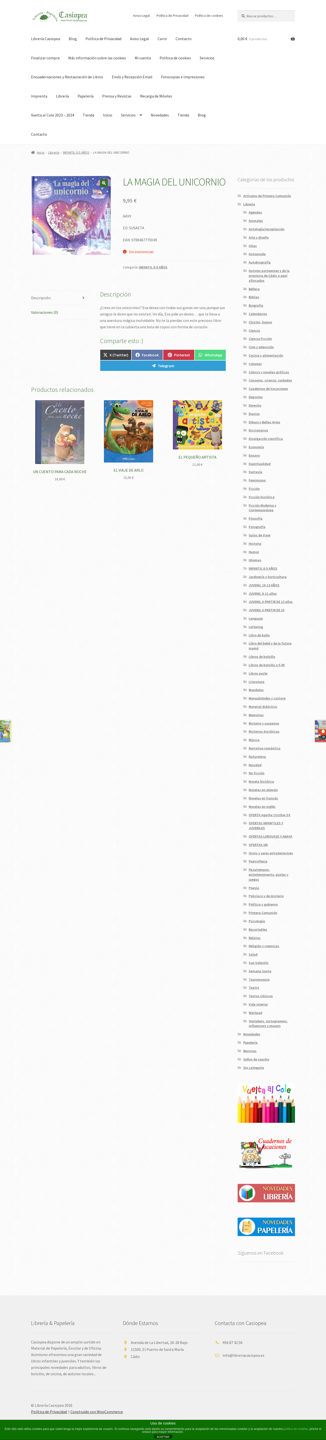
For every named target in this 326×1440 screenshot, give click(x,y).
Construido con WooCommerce (96, 1411)
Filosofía (255, 518)
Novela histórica (261, 781)
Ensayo (254, 455)
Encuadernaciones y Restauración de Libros (67, 76)
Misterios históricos (264, 731)
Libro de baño (259, 635)
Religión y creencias (264, 946)
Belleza (254, 289)
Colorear (255, 364)
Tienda (88, 115)
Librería (62, 96)
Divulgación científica (266, 438)
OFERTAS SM (258, 845)
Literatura (256, 681)
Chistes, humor (260, 322)
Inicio (107, 115)
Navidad (255, 765)
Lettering (256, 627)
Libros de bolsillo (262, 656)
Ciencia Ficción (260, 338)
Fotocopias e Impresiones (183, 76)
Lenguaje (256, 618)
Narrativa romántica (264, 748)
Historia (255, 543)
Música (254, 740)
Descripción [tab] (41, 297)
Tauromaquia (259, 979)
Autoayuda (257, 254)
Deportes (256, 397)
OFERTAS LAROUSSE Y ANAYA (270, 836)
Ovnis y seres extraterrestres (271, 853)
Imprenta (39, 96)
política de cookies (296, 1429)
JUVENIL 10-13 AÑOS (264, 585)
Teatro (254, 987)
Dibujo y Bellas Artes (264, 422)
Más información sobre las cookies (97, 57)
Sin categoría (253, 1067)
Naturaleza (257, 756)
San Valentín (258, 962)
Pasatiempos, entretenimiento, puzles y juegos (268, 874)
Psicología (257, 921)
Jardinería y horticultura (268, 577)
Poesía (254, 888)
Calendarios (258, 314)
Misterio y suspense (264, 723)
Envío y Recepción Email (132, 76)
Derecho (255, 405)
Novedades (160, 115)
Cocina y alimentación (266, 355)
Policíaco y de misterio (266, 896)
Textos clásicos (261, 996)
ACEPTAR (163, 1436)
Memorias (256, 715)
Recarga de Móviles (156, 96)
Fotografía (257, 527)
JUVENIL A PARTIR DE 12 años (271, 601)
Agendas (255, 212)
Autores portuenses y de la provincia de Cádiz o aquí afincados (269, 275)
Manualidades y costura (267, 698)
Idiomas (255, 560)
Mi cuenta (143, 57)
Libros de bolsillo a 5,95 (267, 665)
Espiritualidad (260, 464)
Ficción (254, 488)
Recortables (258, 929)
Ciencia (254, 330)
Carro (162, 38)
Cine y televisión (261, 347)
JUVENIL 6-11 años (263, 593)
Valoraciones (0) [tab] (44, 312)
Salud (253, 954)
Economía (256, 447)
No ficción (256, 773)
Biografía (256, 305)
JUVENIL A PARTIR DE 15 (266, 610)
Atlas (253, 246)
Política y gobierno (263, 904)
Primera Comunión (263, 912)
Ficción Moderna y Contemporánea (262, 508)
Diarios (254, 414)
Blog (73, 38)
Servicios (207, 57)
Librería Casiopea (45, 38)
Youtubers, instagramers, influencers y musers (268, 1023)
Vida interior (258, 1004)
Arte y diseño (259, 237)
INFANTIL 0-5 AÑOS (76, 152)
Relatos (255, 938)
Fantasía (255, 472)
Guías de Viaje (259, 535)
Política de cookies (209, 15)
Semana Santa (260, 971)
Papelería (86, 96)
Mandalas (256, 690)
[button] (104, 183)
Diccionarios (258, 430)
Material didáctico (263, 706)
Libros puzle (258, 673)
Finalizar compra (45, 57)
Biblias (254, 297)
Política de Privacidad (172, 15)
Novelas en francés (263, 798)
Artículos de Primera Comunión (267, 196)
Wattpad (255, 1012)
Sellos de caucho (256, 1059)
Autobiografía (260, 262)
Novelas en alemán (263, 790)
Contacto (184, 38)
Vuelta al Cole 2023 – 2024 (52, 115)
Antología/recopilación (266, 229)
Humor (254, 552)
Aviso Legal (141, 15)
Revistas (250, 1051)
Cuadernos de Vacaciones (268, 388)
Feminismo (257, 480)
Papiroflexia (258, 861)
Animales (256, 220)
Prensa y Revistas (116, 96)
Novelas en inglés (262, 806)
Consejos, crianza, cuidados (270, 380)
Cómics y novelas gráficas (269, 372)
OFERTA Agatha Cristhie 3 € (269, 815)
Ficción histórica (262, 497)
